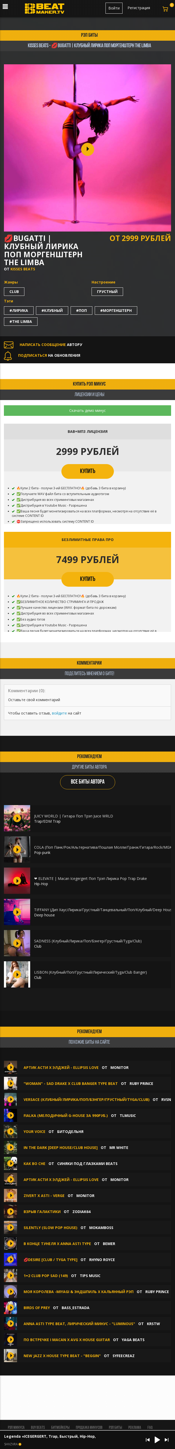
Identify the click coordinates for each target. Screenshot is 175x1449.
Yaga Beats (133, 1339)
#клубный (52, 310)
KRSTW (153, 1323)
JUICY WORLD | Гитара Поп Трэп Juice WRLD (73, 815)
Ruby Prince (141, 1083)
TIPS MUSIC (90, 1275)
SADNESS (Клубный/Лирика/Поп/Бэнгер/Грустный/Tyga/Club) (88, 940)
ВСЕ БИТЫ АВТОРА (87, 782)
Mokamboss (101, 1227)
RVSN (166, 1099)
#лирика (18, 310)
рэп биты (89, 35)
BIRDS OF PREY (37, 1307)
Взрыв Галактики (42, 1211)
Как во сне (34, 1163)
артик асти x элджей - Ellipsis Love (61, 1067)
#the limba (20, 321)
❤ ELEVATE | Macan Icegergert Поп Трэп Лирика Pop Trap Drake (90, 878)
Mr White (118, 1147)
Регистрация (139, 7)
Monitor (119, 1067)
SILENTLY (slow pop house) (50, 1227)
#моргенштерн (116, 310)
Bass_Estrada (75, 1307)
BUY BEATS (38, 1428)
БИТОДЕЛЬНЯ (70, 1131)
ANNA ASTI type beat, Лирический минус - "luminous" (79, 1323)
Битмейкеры (60, 1428)
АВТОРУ (43, 344)
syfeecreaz (124, 1355)
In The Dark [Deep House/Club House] (61, 1147)
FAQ (149, 1428)
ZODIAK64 (81, 1211)
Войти (114, 8)
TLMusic (128, 1115)
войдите (59, 713)
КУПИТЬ (87, 471)
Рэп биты (115, 1428)
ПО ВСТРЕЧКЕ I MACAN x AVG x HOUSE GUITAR (67, 1339)
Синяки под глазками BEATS (87, 1163)
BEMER (109, 1243)
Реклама (134, 1428)
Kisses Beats (22, 268)
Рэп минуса (16, 1428)
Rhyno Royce (102, 1259)
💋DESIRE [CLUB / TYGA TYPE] (50, 1259)
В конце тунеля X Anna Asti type (57, 1243)
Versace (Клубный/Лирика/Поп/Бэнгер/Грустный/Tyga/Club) (87, 1099)
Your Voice (35, 1131)
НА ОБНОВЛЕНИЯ (42, 355)
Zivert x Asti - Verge (44, 1195)
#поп (81, 310)
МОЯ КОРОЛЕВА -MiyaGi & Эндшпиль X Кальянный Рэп (79, 1291)
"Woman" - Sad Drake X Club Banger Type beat (71, 1083)
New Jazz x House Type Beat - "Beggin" (62, 1355)
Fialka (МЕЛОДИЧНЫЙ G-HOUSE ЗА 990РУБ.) (66, 1115)
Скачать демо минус (87, 410)
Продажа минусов (89, 1428)
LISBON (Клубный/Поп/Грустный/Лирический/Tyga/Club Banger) (90, 972)
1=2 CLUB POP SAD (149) (46, 1275)
